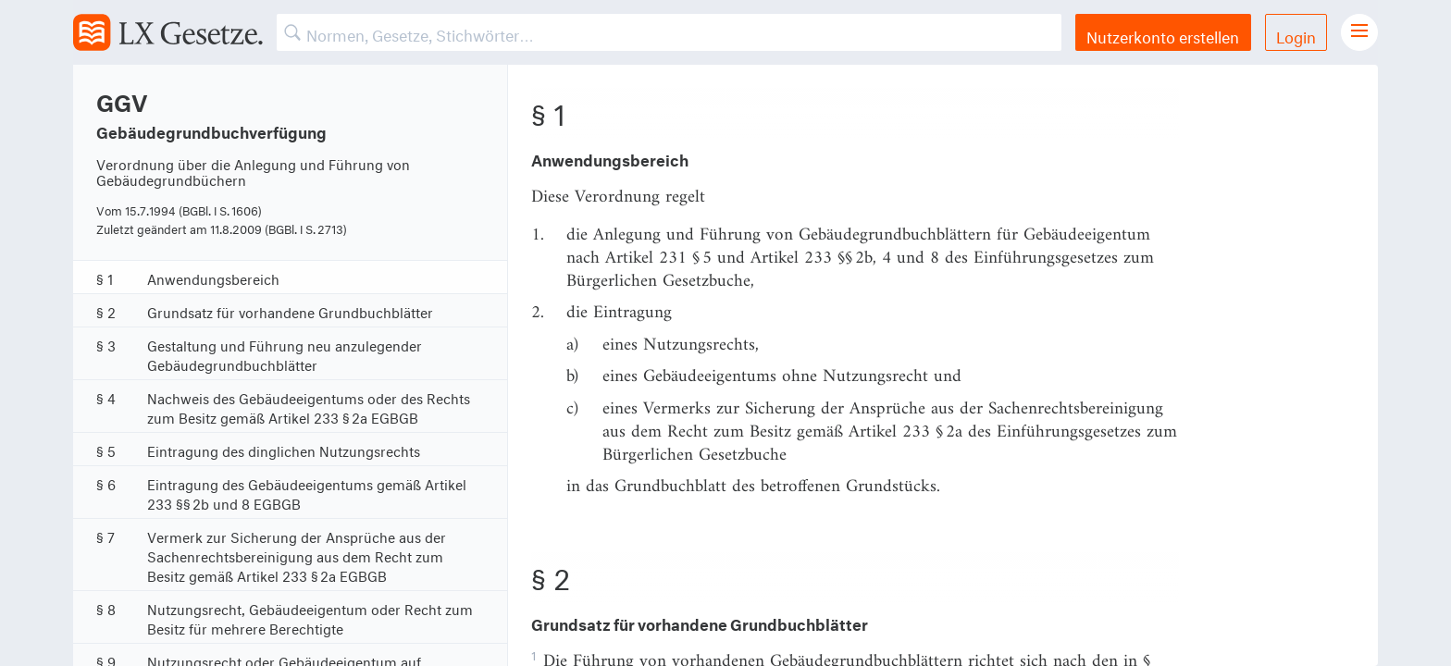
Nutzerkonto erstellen (1162, 34)
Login (1296, 34)
